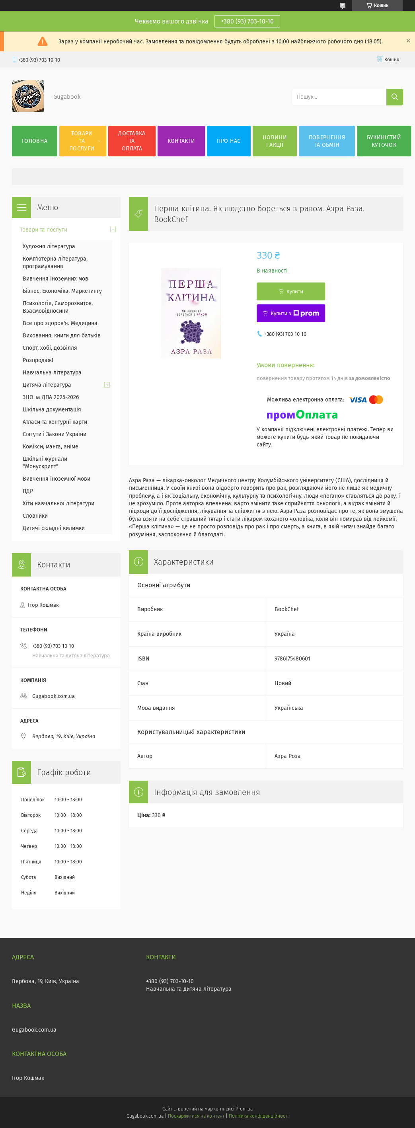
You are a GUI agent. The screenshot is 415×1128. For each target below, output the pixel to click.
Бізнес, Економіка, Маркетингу (62, 291)
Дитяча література (47, 385)
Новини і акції (275, 141)
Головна (34, 141)
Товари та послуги (81, 141)
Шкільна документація (52, 409)
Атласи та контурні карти (55, 422)
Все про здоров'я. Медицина (60, 323)
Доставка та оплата (131, 141)
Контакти (181, 141)
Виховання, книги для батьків (62, 335)
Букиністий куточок (384, 141)
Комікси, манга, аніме (50, 446)
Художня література (49, 246)
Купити (294, 291)
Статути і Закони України (54, 434)
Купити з (295, 313)
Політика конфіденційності (258, 1116)
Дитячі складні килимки (54, 528)
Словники (35, 515)
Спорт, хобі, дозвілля (50, 348)
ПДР (28, 491)
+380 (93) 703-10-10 (247, 21)
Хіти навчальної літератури (58, 503)
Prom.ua (244, 1109)
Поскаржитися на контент (196, 1116)
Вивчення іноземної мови (56, 478)
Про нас (228, 141)
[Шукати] (394, 97)
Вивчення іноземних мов (55, 278)
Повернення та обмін (327, 141)
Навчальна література (52, 372)
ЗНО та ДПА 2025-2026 (51, 397)
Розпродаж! (38, 360)
